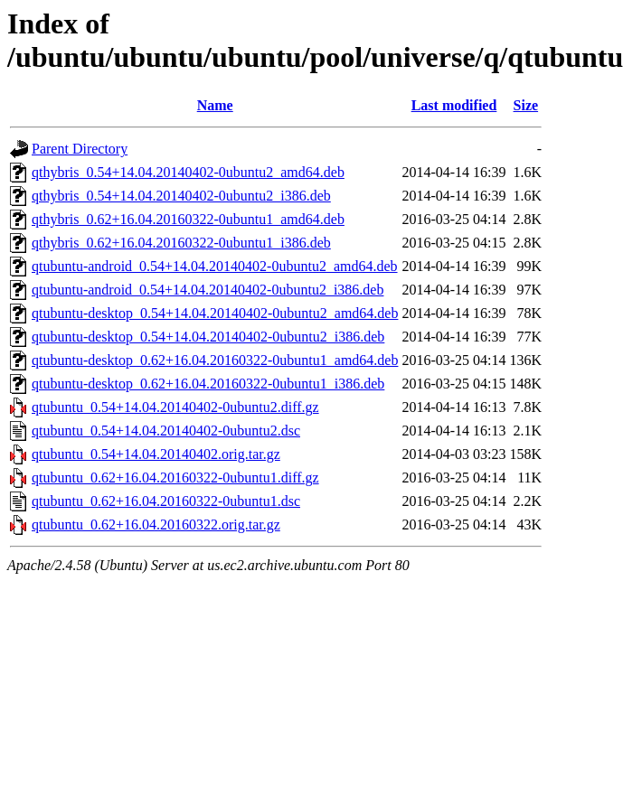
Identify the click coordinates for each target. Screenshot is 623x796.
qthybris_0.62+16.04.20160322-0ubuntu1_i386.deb (181, 242)
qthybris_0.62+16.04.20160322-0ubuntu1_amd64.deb (188, 219)
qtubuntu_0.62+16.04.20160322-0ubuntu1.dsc (166, 501)
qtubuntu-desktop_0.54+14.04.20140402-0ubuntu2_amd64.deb (215, 313)
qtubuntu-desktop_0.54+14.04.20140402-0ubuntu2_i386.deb (208, 336)
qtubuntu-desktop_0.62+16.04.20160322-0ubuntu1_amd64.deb (215, 360)
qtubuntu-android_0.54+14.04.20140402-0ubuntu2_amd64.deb (215, 266)
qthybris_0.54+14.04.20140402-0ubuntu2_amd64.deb (188, 172)
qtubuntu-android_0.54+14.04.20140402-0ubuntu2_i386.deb (207, 289)
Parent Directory (79, 148)
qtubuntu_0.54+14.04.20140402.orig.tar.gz (156, 454)
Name (215, 105)
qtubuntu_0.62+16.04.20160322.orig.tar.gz (156, 524)
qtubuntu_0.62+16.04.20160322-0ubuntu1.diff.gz (175, 477)
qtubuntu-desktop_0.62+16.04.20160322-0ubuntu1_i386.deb (208, 383)
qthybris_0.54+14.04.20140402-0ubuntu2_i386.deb (181, 195)
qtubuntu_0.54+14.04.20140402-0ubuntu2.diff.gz (175, 407)
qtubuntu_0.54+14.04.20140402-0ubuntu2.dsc (166, 430)
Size (526, 105)
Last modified (454, 105)
